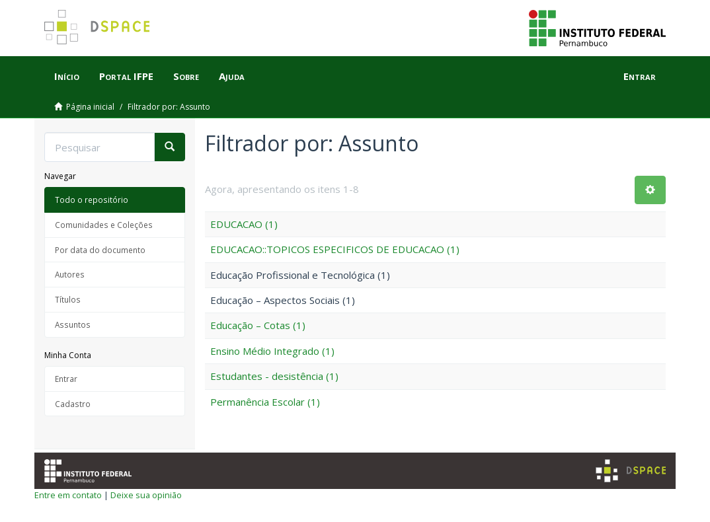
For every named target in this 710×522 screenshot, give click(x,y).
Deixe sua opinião (146, 495)
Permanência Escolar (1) (265, 401)
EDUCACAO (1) (244, 224)
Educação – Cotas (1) (257, 325)
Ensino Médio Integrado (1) (272, 350)
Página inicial (90, 106)
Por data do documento (100, 249)
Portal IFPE (126, 76)
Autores (70, 274)
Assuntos (73, 324)
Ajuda (232, 76)
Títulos (68, 299)
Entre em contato (68, 495)
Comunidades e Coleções (104, 224)
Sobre (186, 76)
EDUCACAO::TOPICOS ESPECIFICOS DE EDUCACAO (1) (334, 249)
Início (66, 76)
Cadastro (73, 403)
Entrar (66, 378)
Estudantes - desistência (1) (274, 376)
